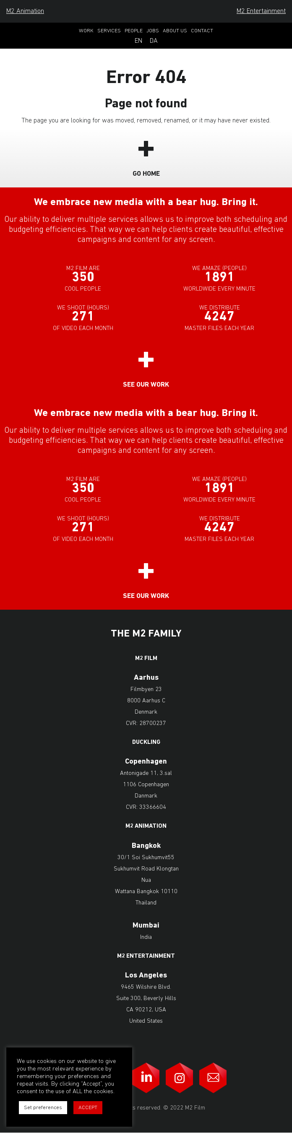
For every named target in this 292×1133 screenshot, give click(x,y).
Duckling (146, 743)
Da (154, 41)
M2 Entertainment (261, 11)
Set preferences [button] (43, 1107)
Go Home (146, 174)
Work (86, 31)
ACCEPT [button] (87, 1107)
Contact (202, 31)
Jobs (152, 31)
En (138, 41)
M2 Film (146, 659)
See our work (146, 385)
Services (109, 31)
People (134, 31)
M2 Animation (25, 11)
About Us (175, 31)
